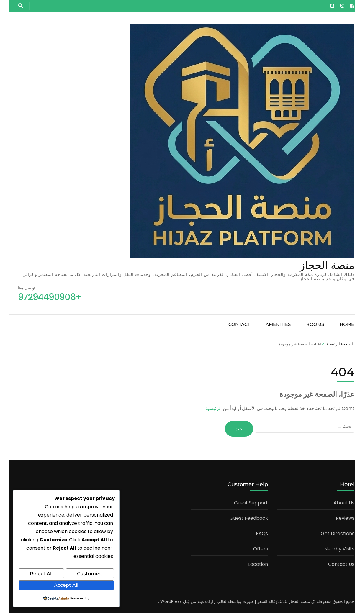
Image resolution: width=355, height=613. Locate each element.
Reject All (32, 574)
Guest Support (242, 501)
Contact (231, 324)
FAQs (253, 532)
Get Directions (329, 532)
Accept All (57, 585)
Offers (252, 547)
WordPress (162, 600)
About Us (335, 501)
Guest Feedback (240, 517)
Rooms (306, 324)
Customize (81, 574)
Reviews (336, 517)
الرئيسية (205, 408)
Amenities (269, 324)
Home (338, 324)
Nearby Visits (331, 547)
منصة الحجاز (318, 265)
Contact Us (333, 563)
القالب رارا (209, 600)
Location (249, 563)
